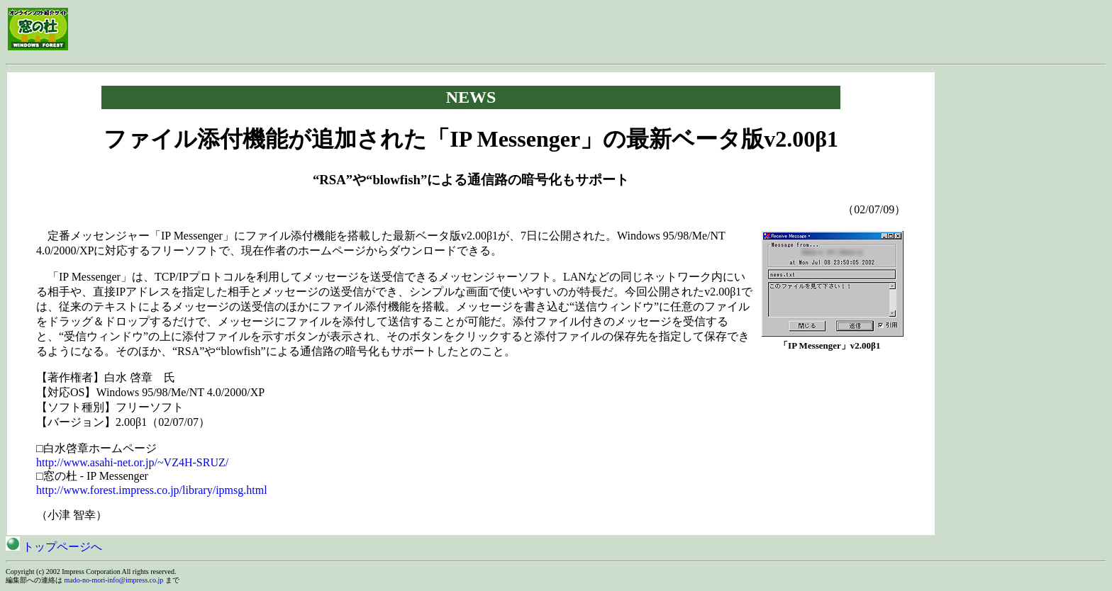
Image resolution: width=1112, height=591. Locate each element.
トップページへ (54, 547)
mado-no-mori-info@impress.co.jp (114, 580)
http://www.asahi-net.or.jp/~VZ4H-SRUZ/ (132, 462)
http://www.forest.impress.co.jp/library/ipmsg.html (151, 490)
